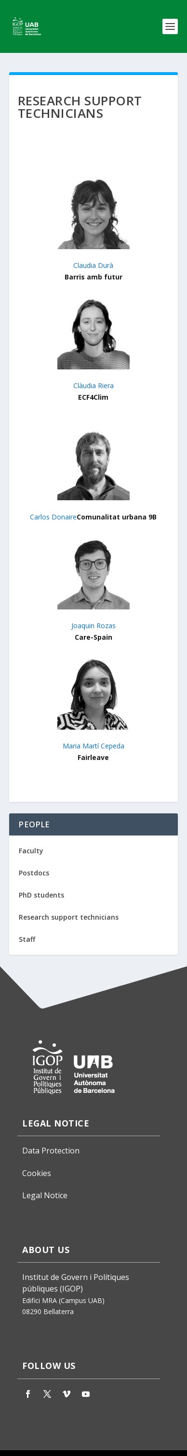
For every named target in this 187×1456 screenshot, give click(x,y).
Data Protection (51, 1150)
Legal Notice (44, 1195)
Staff (27, 939)
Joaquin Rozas (93, 625)
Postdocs (34, 872)
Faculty (31, 850)
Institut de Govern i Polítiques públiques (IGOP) (75, 1283)
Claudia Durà (93, 265)
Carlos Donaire (53, 516)
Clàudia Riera (93, 385)
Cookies (36, 1173)
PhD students (41, 894)
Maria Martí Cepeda (93, 745)
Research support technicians (69, 917)
